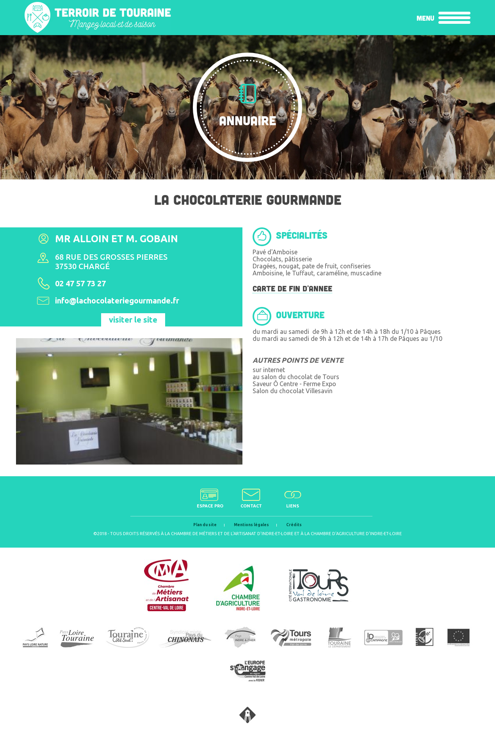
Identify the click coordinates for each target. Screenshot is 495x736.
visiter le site (133, 319)
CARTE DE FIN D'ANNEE (292, 288)
